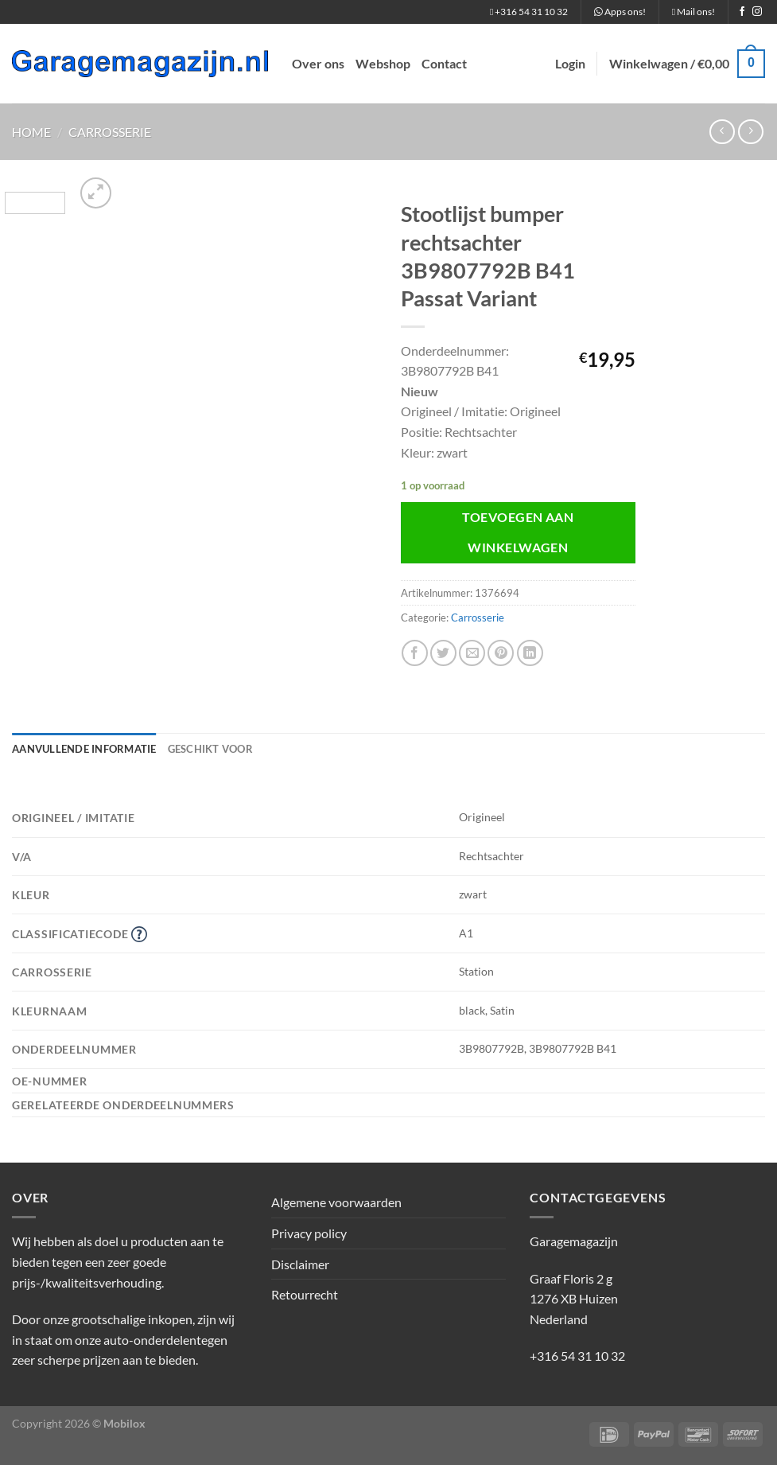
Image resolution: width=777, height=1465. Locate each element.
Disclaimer (300, 1264)
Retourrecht (304, 1294)
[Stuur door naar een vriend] (472, 653)
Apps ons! (620, 12)
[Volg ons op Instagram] (757, 12)
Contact (444, 63)
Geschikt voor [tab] (210, 748)
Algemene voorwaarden (336, 1202)
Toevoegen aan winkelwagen (517, 532)
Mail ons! (693, 12)
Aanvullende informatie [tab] (84, 748)
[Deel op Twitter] (443, 653)
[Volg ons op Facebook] (742, 12)
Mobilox (124, 1423)
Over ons (318, 63)
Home (31, 131)
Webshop (382, 63)
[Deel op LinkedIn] (530, 653)
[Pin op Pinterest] (501, 653)
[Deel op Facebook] (415, 653)
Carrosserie (109, 131)
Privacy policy (309, 1233)
